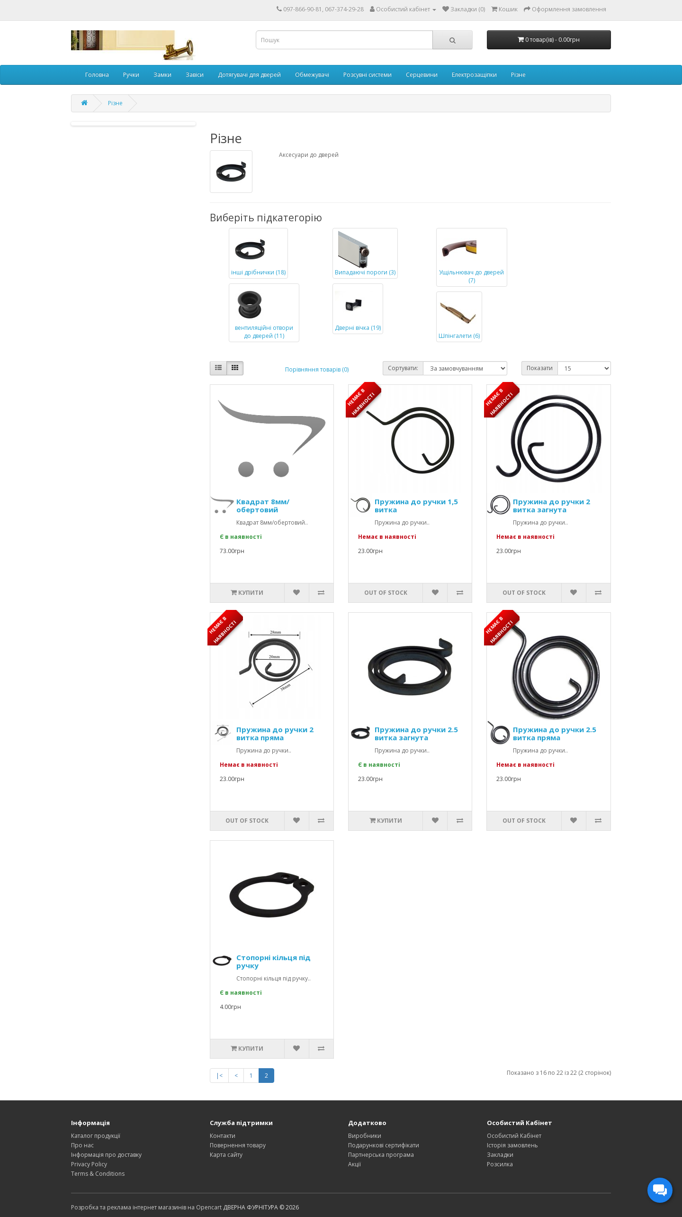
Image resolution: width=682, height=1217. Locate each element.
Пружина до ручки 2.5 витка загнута (416, 733)
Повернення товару (238, 1145)
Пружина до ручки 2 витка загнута (551, 505)
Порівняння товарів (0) (317, 369)
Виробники (364, 1136)
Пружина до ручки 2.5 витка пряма (554, 733)
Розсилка (500, 1164)
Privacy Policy (89, 1164)
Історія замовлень (512, 1145)
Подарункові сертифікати (383, 1145)
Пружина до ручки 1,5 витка (416, 505)
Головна (97, 75)
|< (219, 1076)
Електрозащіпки (474, 75)
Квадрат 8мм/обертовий (262, 505)
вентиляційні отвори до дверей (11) (262, 313)
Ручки (131, 75)
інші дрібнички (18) (258, 253)
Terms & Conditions (98, 1174)
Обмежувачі (312, 75)
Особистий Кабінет (514, 1136)
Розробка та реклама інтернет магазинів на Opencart (146, 1207)
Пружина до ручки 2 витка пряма (275, 733)
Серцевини (422, 75)
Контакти (222, 1136)
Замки (162, 75)
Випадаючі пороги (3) (365, 253)
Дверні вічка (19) (358, 309)
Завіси (195, 75)
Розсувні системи (367, 75)
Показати (540, 368)
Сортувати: (403, 368)
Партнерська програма (381, 1155)
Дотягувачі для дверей (249, 75)
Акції (354, 1164)
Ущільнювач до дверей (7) (471, 257)
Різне (518, 75)
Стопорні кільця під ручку (273, 961)
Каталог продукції (95, 1136)
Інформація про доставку (106, 1155)
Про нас (82, 1145)
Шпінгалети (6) (459, 317)
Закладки (500, 1155)
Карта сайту (226, 1155)
